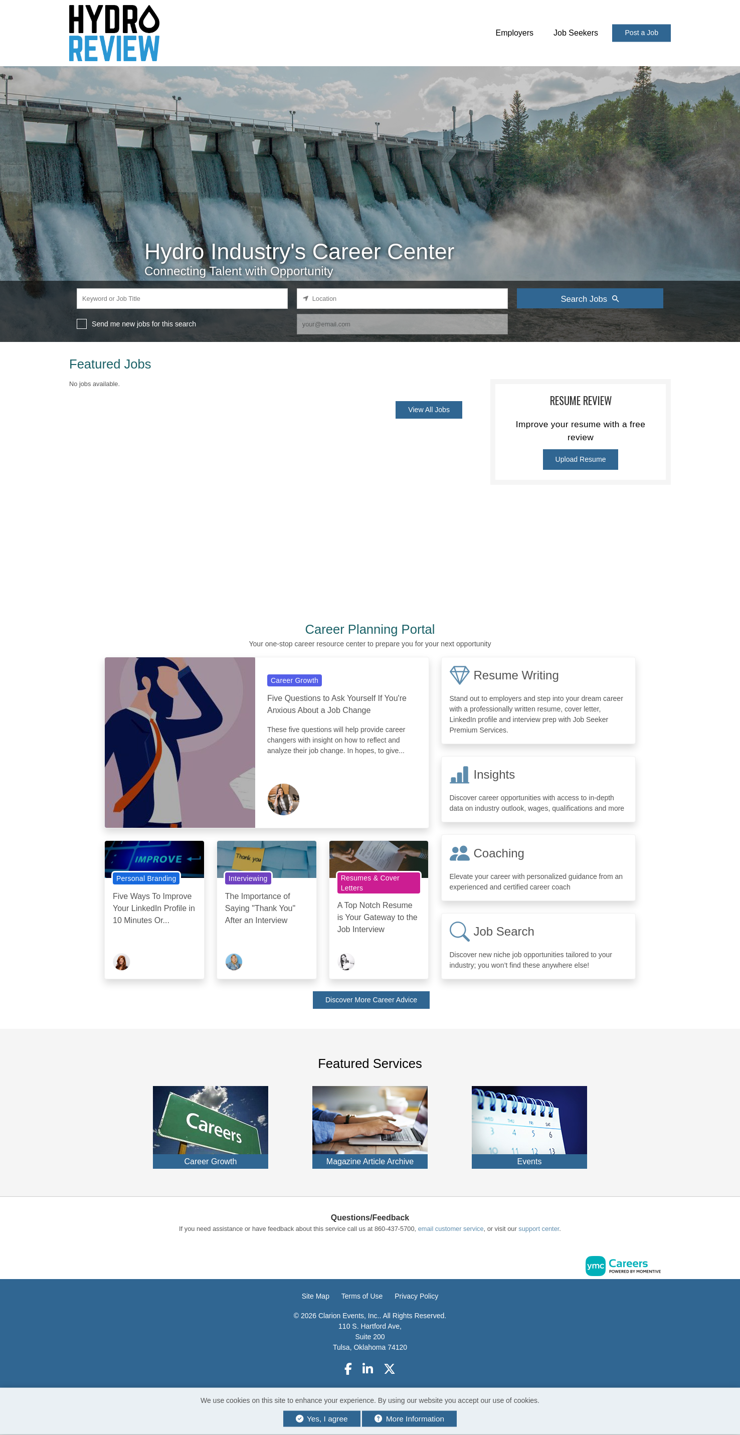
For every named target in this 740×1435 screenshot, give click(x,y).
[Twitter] (390, 1369)
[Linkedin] (368, 1369)
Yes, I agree (322, 1418)
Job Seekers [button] (575, 33)
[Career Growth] (210, 1125)
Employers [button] (514, 33)
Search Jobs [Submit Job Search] (590, 299)
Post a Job (641, 33)
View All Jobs (429, 410)
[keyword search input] (182, 298)
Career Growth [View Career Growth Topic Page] (294, 680)
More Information (409, 1418)
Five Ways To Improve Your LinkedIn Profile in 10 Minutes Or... (154, 908)
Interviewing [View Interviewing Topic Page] (248, 878)
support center (538, 1228)
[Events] (529, 1125)
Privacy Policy (416, 1296)
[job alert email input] (402, 324)
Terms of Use (362, 1296)
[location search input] (402, 298)
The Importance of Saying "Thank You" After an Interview (260, 908)
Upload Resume (581, 459)
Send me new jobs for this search (144, 324)
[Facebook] (348, 1369)
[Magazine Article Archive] (370, 1125)
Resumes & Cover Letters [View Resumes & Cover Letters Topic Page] (370, 883)
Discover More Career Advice (371, 1000)
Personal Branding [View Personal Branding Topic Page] (146, 878)
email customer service (451, 1228)
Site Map (315, 1296)
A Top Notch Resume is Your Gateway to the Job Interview (377, 917)
